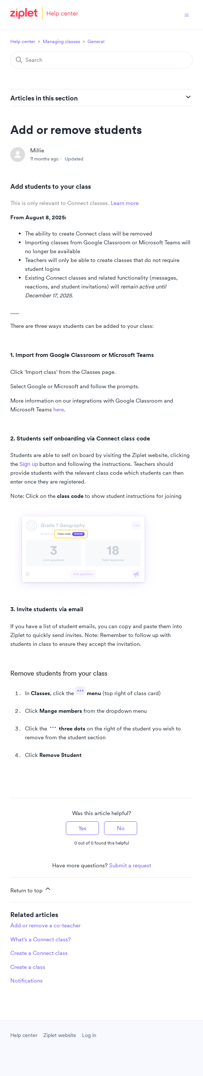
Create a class (27, 966)
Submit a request (130, 865)
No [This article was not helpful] (121, 828)
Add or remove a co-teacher (45, 925)
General (96, 41)
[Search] (101, 60)
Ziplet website (59, 1035)
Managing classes (61, 41)
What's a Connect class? (40, 939)
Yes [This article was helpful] (82, 828)
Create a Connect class (39, 952)
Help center (22, 41)
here (58, 409)
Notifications (26, 980)
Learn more (125, 202)
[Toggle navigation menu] (186, 14)
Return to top (30, 889)
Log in (89, 1035)
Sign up (28, 464)
